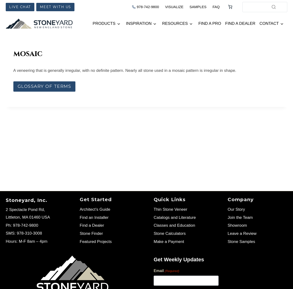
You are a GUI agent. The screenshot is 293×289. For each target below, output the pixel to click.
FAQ (216, 7)
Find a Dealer (240, 23)
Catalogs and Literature (175, 217)
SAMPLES (197, 7)
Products (104, 23)
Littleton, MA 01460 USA (28, 217)
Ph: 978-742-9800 (22, 225)
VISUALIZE (174, 7)
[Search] (273, 7)
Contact (269, 23)
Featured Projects (96, 241)
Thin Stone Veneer (170, 209)
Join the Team (240, 217)
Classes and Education (174, 225)
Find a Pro (209, 23)
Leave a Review (242, 233)
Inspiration (139, 23)
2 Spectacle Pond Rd (25, 209)
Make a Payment (169, 241)
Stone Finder (91, 233)
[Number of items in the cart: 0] (230, 7)
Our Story (236, 209)
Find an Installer (94, 217)
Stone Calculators (170, 233)
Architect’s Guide (95, 209)
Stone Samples (241, 241)
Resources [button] (175, 23)
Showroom (237, 225)
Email (166, 271)
